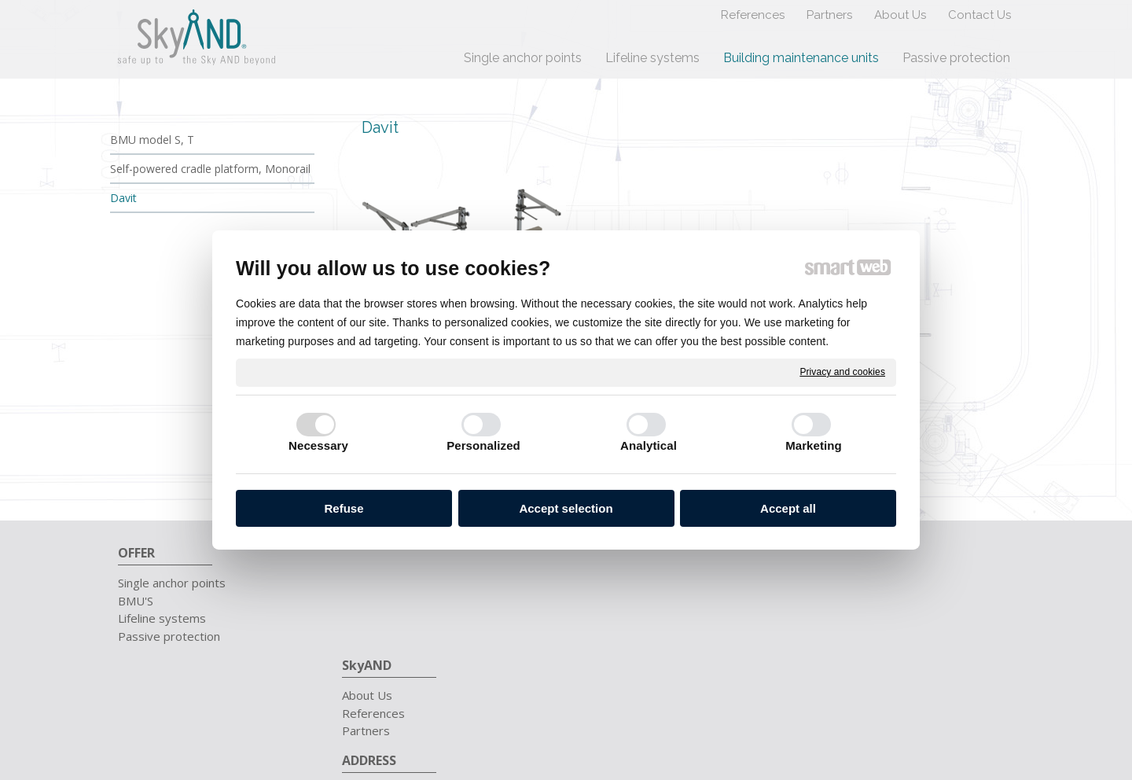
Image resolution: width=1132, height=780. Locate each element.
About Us (375, 583)
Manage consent (851, 702)
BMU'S (135, 601)
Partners (374, 618)
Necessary (318, 445)
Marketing (813, 445)
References (381, 601)
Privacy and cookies (842, 371)
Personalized (483, 445)
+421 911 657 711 (866, 583)
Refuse (343, 508)
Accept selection (565, 508)
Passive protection (169, 636)
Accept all (788, 508)
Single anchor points (172, 583)
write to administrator (660, 702)
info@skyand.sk (855, 601)
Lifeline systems (162, 618)
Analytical (648, 445)
